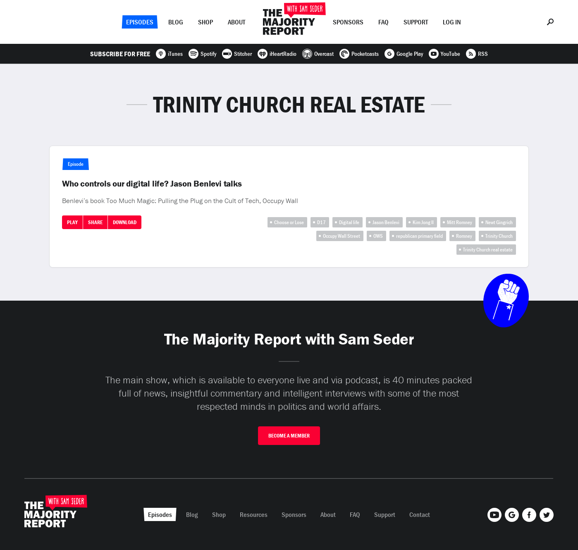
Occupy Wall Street (341, 235)
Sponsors (348, 21)
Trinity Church (499, 235)
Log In (452, 21)
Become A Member (289, 435)
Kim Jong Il (423, 222)
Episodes (139, 21)
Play (72, 222)
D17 (321, 222)
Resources (254, 514)
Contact (419, 514)
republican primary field (419, 235)
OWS (378, 235)
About (236, 21)
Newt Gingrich (499, 222)
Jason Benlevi (386, 222)
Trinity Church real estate (488, 249)
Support (416, 21)
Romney (464, 235)
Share (95, 222)
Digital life (349, 222)
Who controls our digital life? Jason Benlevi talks (152, 184)
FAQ (383, 21)
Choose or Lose (289, 222)
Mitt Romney (459, 222)
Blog (175, 21)
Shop (205, 21)
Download (124, 222)
